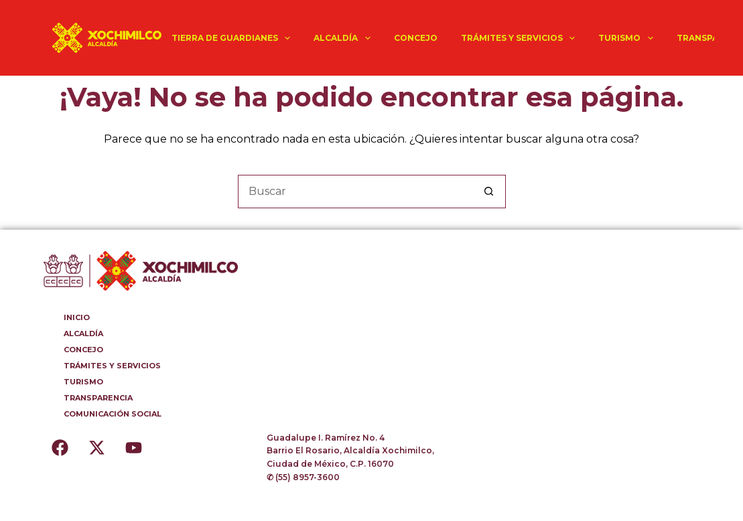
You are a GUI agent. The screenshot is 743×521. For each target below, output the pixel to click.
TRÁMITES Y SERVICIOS (520, 38)
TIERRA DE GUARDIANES (233, 38)
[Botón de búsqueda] (489, 191)
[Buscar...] (355, 191)
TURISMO (628, 38)
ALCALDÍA (344, 38)
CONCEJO (415, 38)
